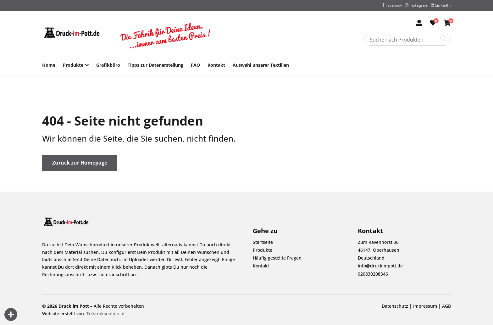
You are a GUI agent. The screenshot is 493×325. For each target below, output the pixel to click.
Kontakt (216, 65)
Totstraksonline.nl (105, 314)
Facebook (392, 5)
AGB (446, 306)
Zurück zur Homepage (79, 162)
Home (48, 65)
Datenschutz (395, 306)
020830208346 (373, 274)
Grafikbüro (108, 65)
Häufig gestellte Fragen (277, 258)
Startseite (263, 242)
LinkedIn (441, 5)
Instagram (416, 5)
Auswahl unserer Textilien (261, 65)
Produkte (73, 65)
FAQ (195, 65)
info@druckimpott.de (380, 266)
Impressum (425, 306)
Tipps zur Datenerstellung (155, 65)
